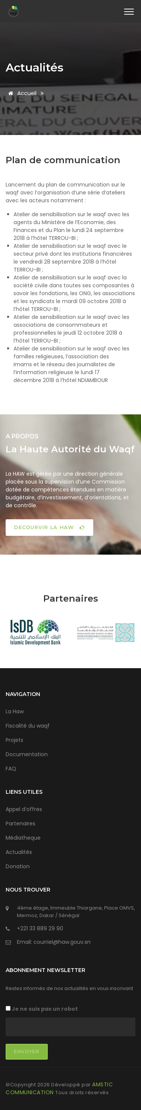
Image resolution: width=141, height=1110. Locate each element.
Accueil (21, 93)
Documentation (27, 754)
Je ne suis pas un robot (42, 1009)
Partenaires (20, 823)
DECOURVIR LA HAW (49, 527)
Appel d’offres (24, 809)
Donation (18, 866)
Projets (14, 740)
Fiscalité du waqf (28, 725)
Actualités (35, 67)
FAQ (11, 768)
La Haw (15, 711)
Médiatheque (23, 838)
